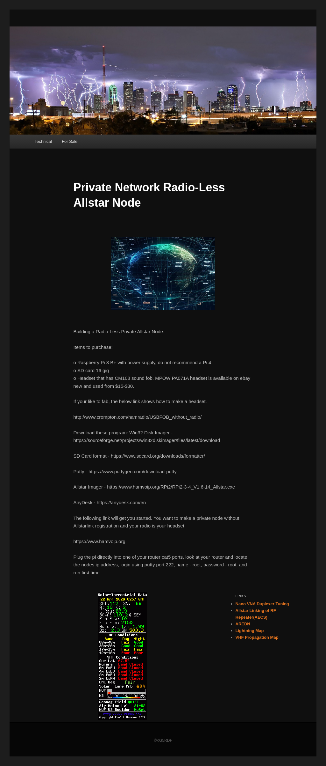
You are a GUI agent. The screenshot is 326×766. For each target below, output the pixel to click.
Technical (43, 141)
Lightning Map (250, 630)
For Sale (69, 141)
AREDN (243, 624)
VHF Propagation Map (257, 637)
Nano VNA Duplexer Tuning (262, 603)
